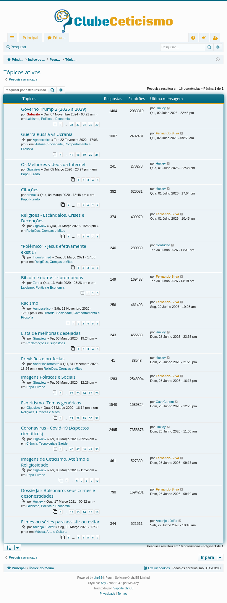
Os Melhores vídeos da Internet (53, 164)
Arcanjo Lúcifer (43, 527)
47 (78, 449)
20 (90, 155)
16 (96, 512)
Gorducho (163, 245)
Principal (30, 37)
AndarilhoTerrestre (46, 364)
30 (96, 124)
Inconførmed (42, 257)
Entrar (40, 47)
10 (96, 481)
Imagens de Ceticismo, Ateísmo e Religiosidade (55, 461)
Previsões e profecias (42, 358)
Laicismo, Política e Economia (48, 118)
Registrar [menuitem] (216, 38)
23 (78, 393)
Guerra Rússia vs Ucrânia (46, 134)
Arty (103, 583)
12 (71, 512)
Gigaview (33, 169)
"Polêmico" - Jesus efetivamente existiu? (53, 249)
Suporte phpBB (124, 588)
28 (84, 124)
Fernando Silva (167, 133)
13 (78, 512)
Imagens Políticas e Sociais (48, 377)
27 (78, 124)
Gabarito (33, 114)
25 (90, 393)
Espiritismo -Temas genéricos (51, 403)
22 (71, 393)
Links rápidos (13, 38)
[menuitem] (193, 37)
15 (90, 512)
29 (90, 124)
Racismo (29, 303)
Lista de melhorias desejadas (50, 333)
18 (78, 155)
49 (90, 449)
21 (96, 155)
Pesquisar (18, 47)
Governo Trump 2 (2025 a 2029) (53, 109)
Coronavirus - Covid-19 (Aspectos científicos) (55, 430)
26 (71, 124)
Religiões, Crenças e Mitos (45, 230)
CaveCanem (165, 401)
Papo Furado (30, 174)
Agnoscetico (42, 139)
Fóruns (59, 37)
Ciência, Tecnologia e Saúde (46, 443)
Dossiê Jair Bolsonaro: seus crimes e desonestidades (58, 493)
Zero (36, 282)
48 (84, 449)
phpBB (98, 577)
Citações (29, 189)
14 (84, 512)
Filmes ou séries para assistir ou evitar (60, 522)
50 (96, 449)
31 (96, 418)
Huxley (161, 108)
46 (71, 449)
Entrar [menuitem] (205, 38)
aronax (32, 195)
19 (84, 155)
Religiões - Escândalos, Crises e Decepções (52, 217)
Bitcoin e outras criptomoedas (52, 277)
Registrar (60, 47)
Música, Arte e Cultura (51, 531)
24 (84, 393)
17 (71, 155)
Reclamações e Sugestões (45, 343)
